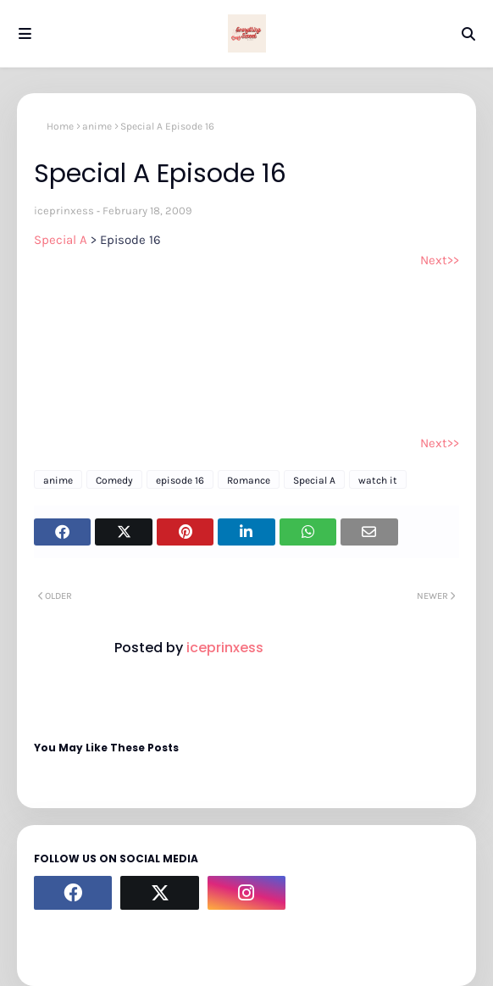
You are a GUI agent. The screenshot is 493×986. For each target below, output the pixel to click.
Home (60, 126)
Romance (248, 480)
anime (97, 126)
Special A (62, 239)
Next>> (439, 260)
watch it (377, 480)
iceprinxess (64, 210)
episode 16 (180, 480)
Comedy (114, 480)
